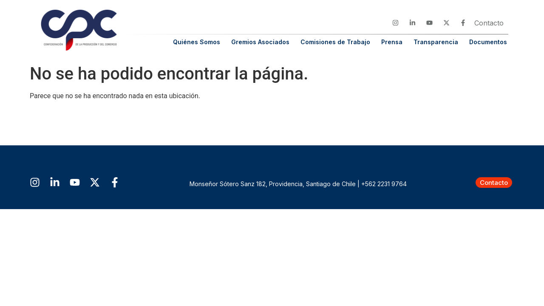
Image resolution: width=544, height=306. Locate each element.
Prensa (391, 41)
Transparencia (436, 41)
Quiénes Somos (196, 41)
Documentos (488, 41)
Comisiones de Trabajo (335, 41)
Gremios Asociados (260, 41)
